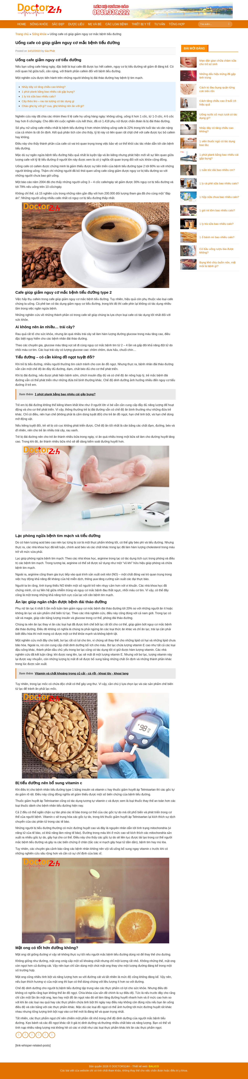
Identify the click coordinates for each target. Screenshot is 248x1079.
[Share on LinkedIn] (45, 1035)
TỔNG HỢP (177, 24)
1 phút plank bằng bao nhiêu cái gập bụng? (48, 91)
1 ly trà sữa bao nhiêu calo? (39, 96)
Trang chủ (22, 34)
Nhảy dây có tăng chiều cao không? (44, 86)
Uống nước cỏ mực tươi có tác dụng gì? (218, 116)
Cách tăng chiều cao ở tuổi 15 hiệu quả (217, 102)
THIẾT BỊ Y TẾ (141, 24)
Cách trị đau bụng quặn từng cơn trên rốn (217, 89)
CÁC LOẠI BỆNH (116, 24)
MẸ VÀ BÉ (95, 24)
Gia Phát (50, 50)
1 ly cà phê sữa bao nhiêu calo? (219, 183)
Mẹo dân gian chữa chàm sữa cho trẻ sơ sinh (217, 62)
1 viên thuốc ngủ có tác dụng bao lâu (217, 143)
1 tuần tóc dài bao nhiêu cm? (217, 169)
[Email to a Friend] (32, 1035)
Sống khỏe (39, 34)
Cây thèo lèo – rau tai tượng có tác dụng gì (48, 101)
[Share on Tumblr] (52, 1035)
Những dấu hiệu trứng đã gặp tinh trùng (217, 75)
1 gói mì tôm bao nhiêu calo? (217, 210)
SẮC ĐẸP (58, 24)
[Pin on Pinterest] (39, 1035)
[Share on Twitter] (25, 1035)
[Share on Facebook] (19, 1035)
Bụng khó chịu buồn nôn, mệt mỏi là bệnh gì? (217, 264)
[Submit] (229, 24)
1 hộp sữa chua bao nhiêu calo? (219, 196)
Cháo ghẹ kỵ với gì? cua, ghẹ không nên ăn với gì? (53, 106)
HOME (21, 24)
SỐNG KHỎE (39, 24)
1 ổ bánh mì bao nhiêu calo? (216, 237)
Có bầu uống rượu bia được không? (216, 250)
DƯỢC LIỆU (76, 24)
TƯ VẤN (159, 24)
